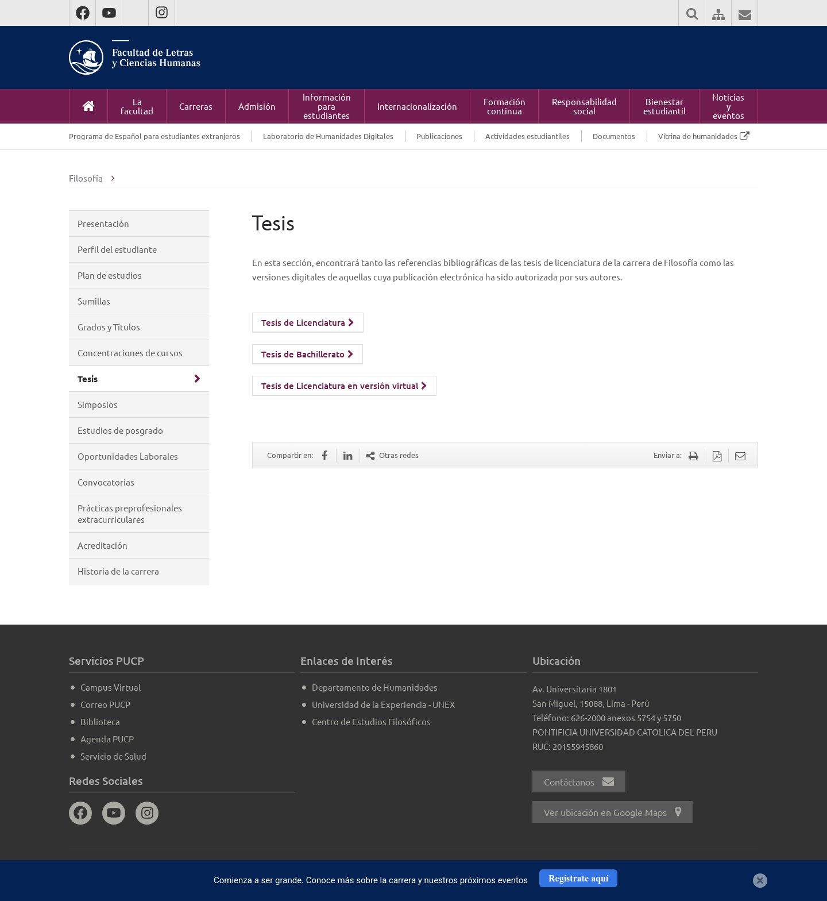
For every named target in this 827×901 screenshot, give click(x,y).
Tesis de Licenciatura (307, 322)
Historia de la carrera (118, 570)
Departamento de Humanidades (375, 686)
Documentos (614, 136)
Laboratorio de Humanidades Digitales (328, 136)
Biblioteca (100, 721)
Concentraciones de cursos (130, 352)
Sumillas (94, 300)
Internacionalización (417, 106)
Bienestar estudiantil (664, 106)
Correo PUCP (105, 704)
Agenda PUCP (107, 738)
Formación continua (504, 106)
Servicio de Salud (113, 755)
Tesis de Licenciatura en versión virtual (344, 385)
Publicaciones (439, 136)
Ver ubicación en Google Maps (612, 812)
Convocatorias (106, 481)
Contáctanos (579, 781)
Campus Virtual (110, 686)
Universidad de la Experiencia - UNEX (383, 704)
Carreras (195, 106)
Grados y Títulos (109, 326)
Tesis (88, 378)
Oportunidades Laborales (128, 455)
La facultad (137, 106)
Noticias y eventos (728, 106)
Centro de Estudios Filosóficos (371, 721)
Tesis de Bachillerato (307, 354)
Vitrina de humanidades (697, 136)
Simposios (98, 404)
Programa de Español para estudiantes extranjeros (154, 136)
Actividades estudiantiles (527, 136)
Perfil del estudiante (117, 249)
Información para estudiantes (327, 106)
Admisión (257, 106)
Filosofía (86, 177)
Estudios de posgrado (120, 430)
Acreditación (102, 545)
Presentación (103, 223)
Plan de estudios (110, 274)
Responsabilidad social (584, 106)
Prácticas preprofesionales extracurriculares (130, 513)
